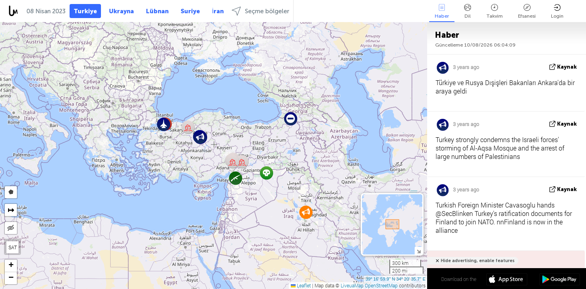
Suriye (190, 11)
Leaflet (301, 285)
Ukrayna (121, 11)
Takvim (494, 11)
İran (218, 11)
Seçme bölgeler (260, 11)
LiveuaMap (352, 285)
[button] (242, 161)
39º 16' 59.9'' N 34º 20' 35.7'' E (396, 279)
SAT (12, 247)
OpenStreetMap (381, 285)
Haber (442, 11)
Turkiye (85, 11)
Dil (467, 11)
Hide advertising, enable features (477, 260)
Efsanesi (527, 11)
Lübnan (157, 11)
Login (557, 11)
